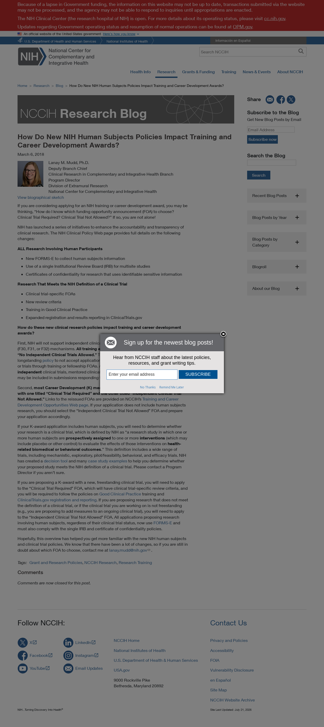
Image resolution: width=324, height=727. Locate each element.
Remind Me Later (171, 387)
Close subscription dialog (223, 334)
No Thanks (148, 387)
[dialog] (162, 363)
